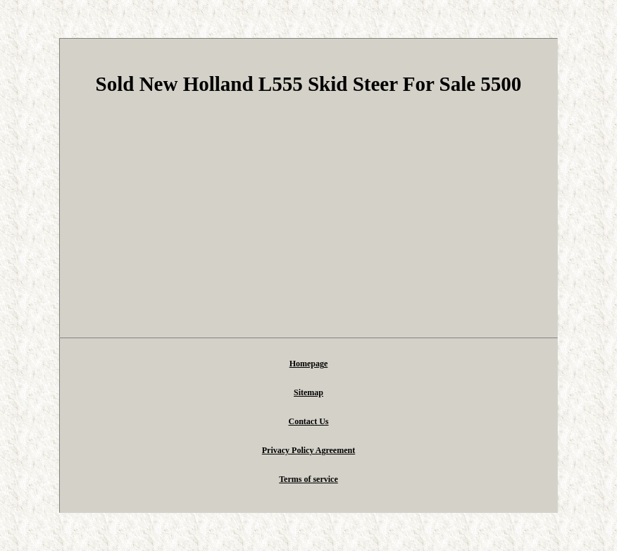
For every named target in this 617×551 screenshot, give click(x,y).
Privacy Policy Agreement (308, 450)
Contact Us (308, 421)
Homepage (308, 364)
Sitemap (308, 392)
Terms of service (308, 479)
